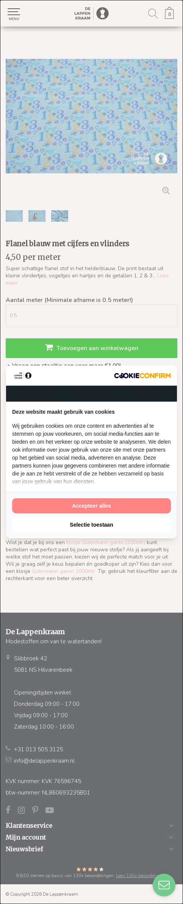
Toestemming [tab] (34, 393)
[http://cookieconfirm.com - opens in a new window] (142, 375)
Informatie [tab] (148, 393)
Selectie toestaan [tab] (91, 525)
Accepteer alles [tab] (91, 506)
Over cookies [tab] (91, 393)
